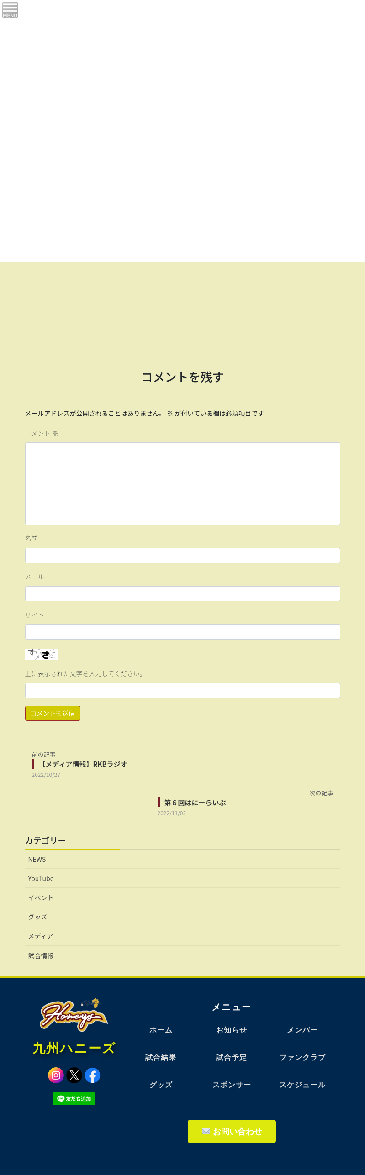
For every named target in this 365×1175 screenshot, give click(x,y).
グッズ (38, 916)
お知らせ (231, 1030)
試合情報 (41, 955)
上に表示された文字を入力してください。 (85, 673)
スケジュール (302, 1085)
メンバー (302, 1030)
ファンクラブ (302, 1057)
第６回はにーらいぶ (195, 802)
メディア (40, 935)
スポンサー (231, 1085)
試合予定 (231, 1057)
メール (34, 576)
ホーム (161, 1030)
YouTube (41, 878)
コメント (41, 433)
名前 (31, 538)
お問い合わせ (232, 1131)
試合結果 (160, 1057)
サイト (34, 614)
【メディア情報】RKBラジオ (83, 764)
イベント (41, 897)
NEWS (37, 859)
